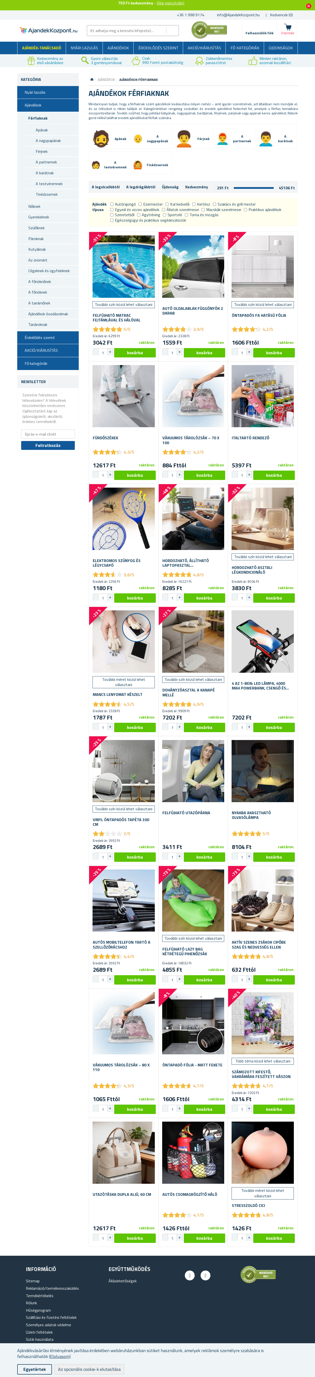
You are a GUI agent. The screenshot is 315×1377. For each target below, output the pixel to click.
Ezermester (151, 204)
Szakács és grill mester (234, 204)
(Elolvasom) (60, 1356)
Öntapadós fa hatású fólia (259, 315)
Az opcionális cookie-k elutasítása (89, 1369)
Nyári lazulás (84, 48)
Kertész (201, 204)
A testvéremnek (49, 184)
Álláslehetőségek (123, 1281)
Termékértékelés (39, 1296)
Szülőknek (36, 228)
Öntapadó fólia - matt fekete (192, 1065)
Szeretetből (122, 215)
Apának (42, 130)
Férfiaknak (37, 118)
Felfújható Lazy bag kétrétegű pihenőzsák (184, 951)
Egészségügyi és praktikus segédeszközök (148, 220)
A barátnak (45, 173)
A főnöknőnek (39, 281)
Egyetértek (34, 1369)
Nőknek (34, 206)
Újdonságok (281, 48)
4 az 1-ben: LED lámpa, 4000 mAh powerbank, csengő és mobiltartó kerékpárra (259, 685)
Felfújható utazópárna (186, 813)
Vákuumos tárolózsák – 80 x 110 (121, 1067)
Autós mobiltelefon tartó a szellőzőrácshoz (121, 944)
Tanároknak (37, 324)
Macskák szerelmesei (221, 209)
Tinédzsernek (47, 194)
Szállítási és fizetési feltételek (51, 1317)
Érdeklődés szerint (158, 48)
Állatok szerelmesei (180, 209)
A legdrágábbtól (140, 187)
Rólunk (31, 1303)
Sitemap (33, 1281)
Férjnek (41, 151)
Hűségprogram (38, 1310)
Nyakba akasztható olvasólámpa (251, 815)
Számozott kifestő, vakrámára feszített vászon (261, 1074)
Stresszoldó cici (248, 1205)
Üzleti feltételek (39, 1332)
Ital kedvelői (177, 204)
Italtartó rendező (250, 438)
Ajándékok (118, 48)
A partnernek (46, 162)
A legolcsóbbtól (106, 187)
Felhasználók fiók (259, 32)
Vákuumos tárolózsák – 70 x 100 (190, 440)
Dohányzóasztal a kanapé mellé (188, 692)
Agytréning (148, 215)
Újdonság (170, 187)
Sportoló (172, 215)
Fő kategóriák (245, 48)
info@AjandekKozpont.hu (238, 15)
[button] (110, 352)
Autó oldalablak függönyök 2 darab (192, 311)
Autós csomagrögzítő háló (189, 1194)
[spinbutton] (103, 353)
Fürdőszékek (105, 438)
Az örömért (37, 260)
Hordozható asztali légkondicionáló (252, 570)
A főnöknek (37, 292)
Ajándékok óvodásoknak (48, 314)
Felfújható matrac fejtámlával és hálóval (117, 317)
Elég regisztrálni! (170, 3)
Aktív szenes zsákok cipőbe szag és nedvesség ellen (259, 944)
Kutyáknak (37, 249)
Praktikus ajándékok (262, 209)
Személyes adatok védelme (48, 1325)
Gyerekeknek (38, 217)
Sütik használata (39, 1339)
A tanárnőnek (39, 303)
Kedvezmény (196, 187)
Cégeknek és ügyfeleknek (49, 271)
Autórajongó (123, 204)
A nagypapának (48, 140)
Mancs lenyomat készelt (117, 694)
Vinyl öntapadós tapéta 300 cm (121, 822)
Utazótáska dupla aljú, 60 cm (122, 1194)
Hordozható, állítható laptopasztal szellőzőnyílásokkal (185, 563)
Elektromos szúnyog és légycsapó (117, 563)
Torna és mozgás (202, 215)
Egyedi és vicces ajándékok (134, 209)
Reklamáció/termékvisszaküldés (52, 1288)
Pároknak (36, 239)
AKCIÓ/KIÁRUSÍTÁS (204, 48)
